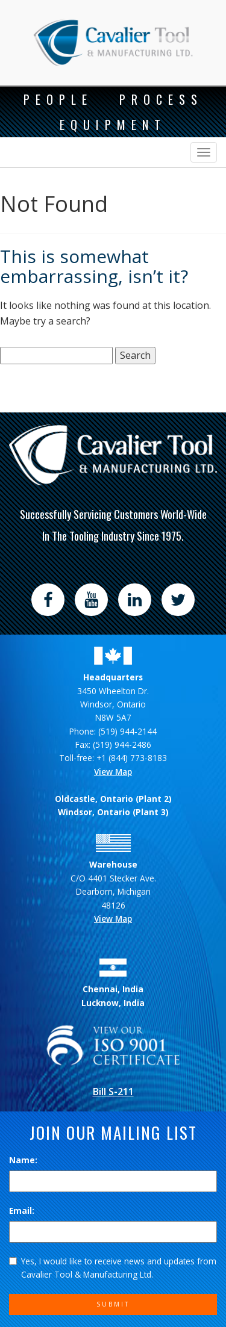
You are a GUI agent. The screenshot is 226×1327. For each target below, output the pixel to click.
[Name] (113, 1181)
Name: (23, 1160)
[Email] (113, 1232)
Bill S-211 (113, 1091)
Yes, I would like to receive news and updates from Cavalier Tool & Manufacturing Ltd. (112, 1267)
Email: (21, 1210)
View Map (113, 771)
